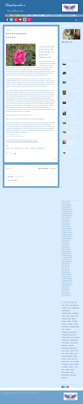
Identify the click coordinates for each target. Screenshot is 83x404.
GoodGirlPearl (65, 364)
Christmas (68, 329)
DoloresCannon (73, 348)
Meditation (33, 148)
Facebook (64, 359)
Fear (76, 359)
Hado (63, 369)
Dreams (68, 351)
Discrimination (65, 340)
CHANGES (74, 321)
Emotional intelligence (67, 356)
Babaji (76, 316)
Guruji (75, 367)
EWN (76, 351)
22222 (72, 302)
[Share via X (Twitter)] (11, 153)
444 (76, 302)
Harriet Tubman (65, 372)
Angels (8, 148)
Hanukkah (67, 369)
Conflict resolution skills (67, 337)
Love (12, 148)
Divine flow (64, 345)
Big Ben (69, 321)
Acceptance (64, 308)
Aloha (69, 308)
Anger (67, 316)
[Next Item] (77, 34)
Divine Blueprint (74, 340)
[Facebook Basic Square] (63, 387)
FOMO (75, 356)
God (71, 361)
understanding (40, 148)
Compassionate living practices (69, 334)
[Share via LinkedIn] (15, 153)
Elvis (75, 353)
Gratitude (76, 364)
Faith (73, 359)
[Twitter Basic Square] (65, 387)
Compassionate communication (69, 332)
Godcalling (76, 361)
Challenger (70, 324)
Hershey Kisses (65, 375)
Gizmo (67, 361)
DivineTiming (65, 348)
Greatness (71, 367)
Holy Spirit (64, 377)
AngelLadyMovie (66, 310)
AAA (63, 305)
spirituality (17, 148)
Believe (74, 318)
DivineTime (71, 345)
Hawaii (72, 372)
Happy (72, 369)
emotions (27, 148)
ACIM (66, 305)
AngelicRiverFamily (66, 313)
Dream (63, 351)
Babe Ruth (64, 318)
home (22, 148)
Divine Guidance (66, 342)
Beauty (69, 318)
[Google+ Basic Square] (68, 387)
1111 (65, 302)
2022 (69, 302)
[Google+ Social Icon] (15, 19)
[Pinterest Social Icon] (24, 19)
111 (62, 302)
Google (71, 364)
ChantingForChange (74, 326)
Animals (72, 316)
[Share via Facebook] (7, 153)
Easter (63, 353)
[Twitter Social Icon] (11, 19)
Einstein (71, 353)
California (64, 324)
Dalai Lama (77, 337)
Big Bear (64, 321)
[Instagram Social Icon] (29, 19)
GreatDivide (65, 367)
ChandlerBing (65, 326)
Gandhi (63, 361)
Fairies (68, 359)
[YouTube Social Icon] (20, 19)
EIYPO (72, 351)
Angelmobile (75, 313)
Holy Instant (73, 375)
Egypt (67, 353)
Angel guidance (76, 308)
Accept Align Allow (74, 305)
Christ (63, 329)
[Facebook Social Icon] (6, 19)
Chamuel (76, 324)
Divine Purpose (74, 342)
